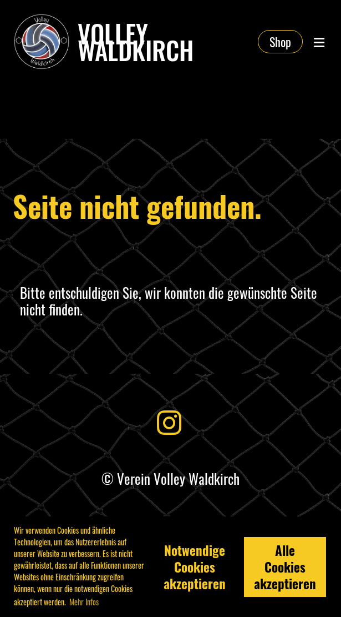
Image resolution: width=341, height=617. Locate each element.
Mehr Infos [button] (84, 602)
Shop (280, 42)
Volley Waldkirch (136, 41)
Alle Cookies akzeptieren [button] (285, 567)
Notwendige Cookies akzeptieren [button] (195, 567)
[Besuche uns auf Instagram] (169, 420)
